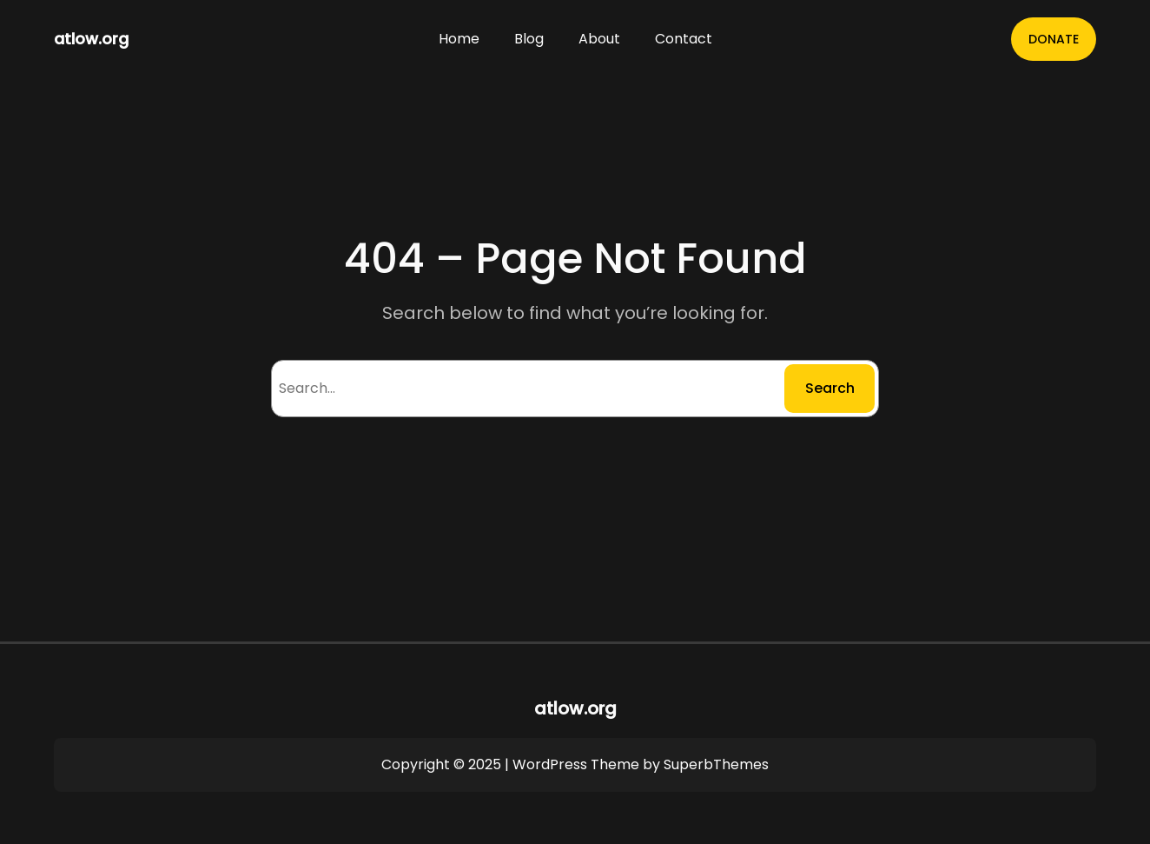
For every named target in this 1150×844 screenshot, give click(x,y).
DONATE (1053, 39)
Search (830, 388)
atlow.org (91, 39)
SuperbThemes (716, 764)
